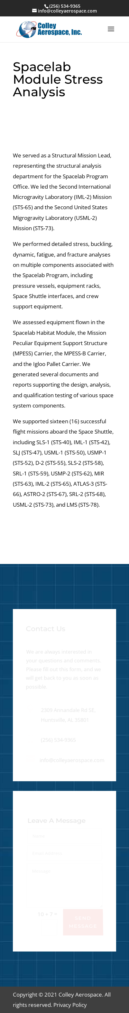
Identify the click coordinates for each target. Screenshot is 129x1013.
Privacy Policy (69, 1004)
